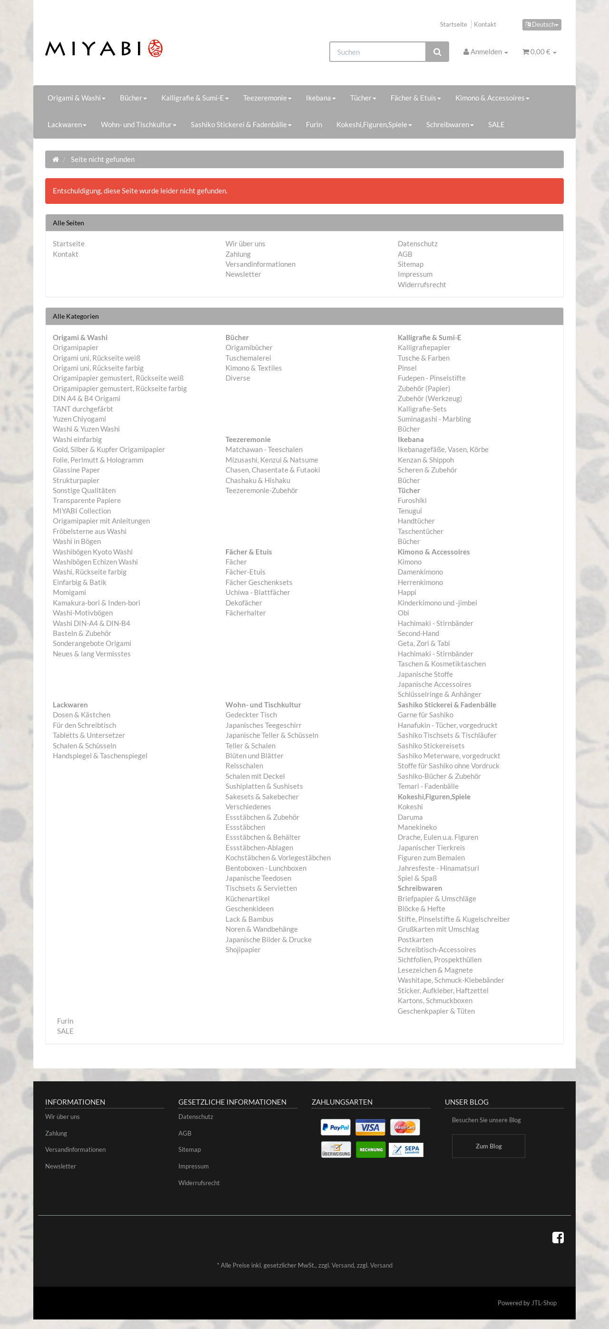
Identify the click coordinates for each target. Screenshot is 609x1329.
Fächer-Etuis (245, 571)
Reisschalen (244, 765)
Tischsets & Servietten (261, 888)
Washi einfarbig (77, 439)
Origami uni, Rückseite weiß (96, 357)
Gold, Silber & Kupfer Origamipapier (109, 449)
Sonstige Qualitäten (84, 490)
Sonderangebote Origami (92, 643)
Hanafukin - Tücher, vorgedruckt (448, 725)
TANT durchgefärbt (83, 408)
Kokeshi (410, 806)
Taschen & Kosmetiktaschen (442, 663)
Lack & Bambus (250, 919)
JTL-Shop (544, 1303)
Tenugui (410, 510)
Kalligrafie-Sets (422, 408)
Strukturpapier (76, 480)
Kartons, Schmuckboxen (435, 1000)
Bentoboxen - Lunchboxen (266, 868)
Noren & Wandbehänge (262, 929)
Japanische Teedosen (258, 878)
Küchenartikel (248, 898)
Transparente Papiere (87, 500)
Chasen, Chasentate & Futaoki (273, 469)
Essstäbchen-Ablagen (259, 847)
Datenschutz (418, 243)
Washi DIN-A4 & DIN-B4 (91, 623)
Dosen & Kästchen (81, 714)
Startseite (453, 24)
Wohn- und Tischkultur (139, 124)
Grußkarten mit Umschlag (438, 929)
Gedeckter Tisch (251, 714)
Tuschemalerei (248, 357)
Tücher (363, 97)
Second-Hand (418, 633)
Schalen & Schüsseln (84, 745)
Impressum (415, 274)
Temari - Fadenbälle (428, 786)
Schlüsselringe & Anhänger (439, 694)
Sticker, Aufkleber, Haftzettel (443, 990)
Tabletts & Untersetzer (89, 735)
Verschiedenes (248, 806)
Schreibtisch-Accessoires (437, 949)
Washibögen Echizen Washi (95, 561)
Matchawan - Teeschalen (264, 449)
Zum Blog (489, 1146)
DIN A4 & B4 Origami (86, 398)
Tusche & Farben (424, 357)
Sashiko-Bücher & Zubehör (439, 776)
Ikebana (321, 97)
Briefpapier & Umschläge (437, 898)
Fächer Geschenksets (259, 582)
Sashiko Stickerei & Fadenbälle (241, 124)
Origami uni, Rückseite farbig (98, 367)
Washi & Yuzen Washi (86, 428)
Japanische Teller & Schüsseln (272, 735)
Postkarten (415, 939)
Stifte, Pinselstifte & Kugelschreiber (454, 919)
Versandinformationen (260, 264)
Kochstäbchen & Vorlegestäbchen (278, 857)
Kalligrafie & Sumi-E (195, 97)
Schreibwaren (450, 124)
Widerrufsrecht (422, 284)
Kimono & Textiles (254, 367)
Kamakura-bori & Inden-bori (96, 602)
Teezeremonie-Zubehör (262, 490)
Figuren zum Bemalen (431, 857)
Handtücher (416, 520)
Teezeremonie (267, 97)
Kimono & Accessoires (492, 97)
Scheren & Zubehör (427, 469)
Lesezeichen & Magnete (435, 970)
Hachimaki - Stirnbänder (435, 623)
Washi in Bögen (77, 541)
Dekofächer (244, 602)
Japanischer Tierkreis (431, 847)
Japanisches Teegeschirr (264, 725)
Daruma (410, 817)
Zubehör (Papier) (424, 388)
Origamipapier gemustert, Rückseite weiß (118, 377)
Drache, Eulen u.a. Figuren (438, 837)
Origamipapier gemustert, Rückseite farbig (120, 388)
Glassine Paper (76, 469)
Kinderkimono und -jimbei (437, 602)
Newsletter (243, 274)
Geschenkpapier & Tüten (436, 1011)
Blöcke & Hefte (421, 908)
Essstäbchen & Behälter (263, 837)
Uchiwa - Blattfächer (258, 592)
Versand (343, 1265)
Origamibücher (249, 347)
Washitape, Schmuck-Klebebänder (451, 980)
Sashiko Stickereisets (431, 745)
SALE (496, 124)
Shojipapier (243, 949)
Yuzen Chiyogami (79, 418)
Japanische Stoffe (425, 674)
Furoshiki (412, 500)
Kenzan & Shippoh (426, 459)
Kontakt (485, 24)
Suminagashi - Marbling (434, 418)
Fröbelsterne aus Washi (90, 531)
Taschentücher (420, 531)
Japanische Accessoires (434, 684)
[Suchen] (377, 51)
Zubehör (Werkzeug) (430, 398)
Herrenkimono (420, 582)
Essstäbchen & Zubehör (262, 817)
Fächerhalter (246, 612)
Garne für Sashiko (425, 714)
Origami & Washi (77, 97)
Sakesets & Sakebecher (262, 796)
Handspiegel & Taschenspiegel (100, 755)
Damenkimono (420, 571)
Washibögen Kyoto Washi (93, 551)
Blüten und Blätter (255, 755)
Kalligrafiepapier (424, 347)
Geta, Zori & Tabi (424, 643)
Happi (407, 592)
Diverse (238, 377)
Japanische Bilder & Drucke (269, 939)
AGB (405, 254)
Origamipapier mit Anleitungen (101, 520)
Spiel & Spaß (417, 878)
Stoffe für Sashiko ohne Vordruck (449, 765)
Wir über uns (245, 243)
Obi (403, 612)
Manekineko (417, 827)
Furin (314, 124)
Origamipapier (75, 347)
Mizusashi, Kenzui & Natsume (272, 459)
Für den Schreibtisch (84, 725)
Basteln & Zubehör (82, 633)
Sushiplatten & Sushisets (264, 786)
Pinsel (407, 367)
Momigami (69, 592)
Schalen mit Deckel (255, 776)
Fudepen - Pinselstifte (432, 377)
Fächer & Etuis (416, 97)
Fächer (236, 561)
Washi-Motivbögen (83, 612)
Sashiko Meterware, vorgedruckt (449, 755)
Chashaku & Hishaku (258, 480)
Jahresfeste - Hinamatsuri (438, 868)
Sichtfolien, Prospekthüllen (439, 959)
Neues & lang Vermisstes (92, 653)
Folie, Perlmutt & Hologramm (98, 459)
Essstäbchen (245, 827)
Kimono (410, 561)
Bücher (133, 97)
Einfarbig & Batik (80, 582)
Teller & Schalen (250, 745)
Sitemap (410, 264)
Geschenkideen (250, 908)
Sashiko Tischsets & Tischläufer (447, 735)
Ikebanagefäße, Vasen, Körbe (443, 449)
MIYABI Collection (82, 510)
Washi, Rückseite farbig (90, 571)
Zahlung (238, 254)
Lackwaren (67, 124)
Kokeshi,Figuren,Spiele (374, 124)
